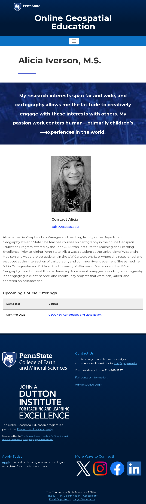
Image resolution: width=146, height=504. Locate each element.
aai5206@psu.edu (65, 226)
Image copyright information (38, 439)
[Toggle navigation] (74, 41)
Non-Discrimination (69, 495)
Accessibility (90, 495)
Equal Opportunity (60, 499)
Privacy (50, 495)
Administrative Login (88, 384)
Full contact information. (91, 377)
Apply (6, 462)
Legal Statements (84, 499)
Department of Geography (35, 429)
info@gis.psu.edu (125, 363)
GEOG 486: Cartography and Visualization (75, 314)
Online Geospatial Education (73, 22)
